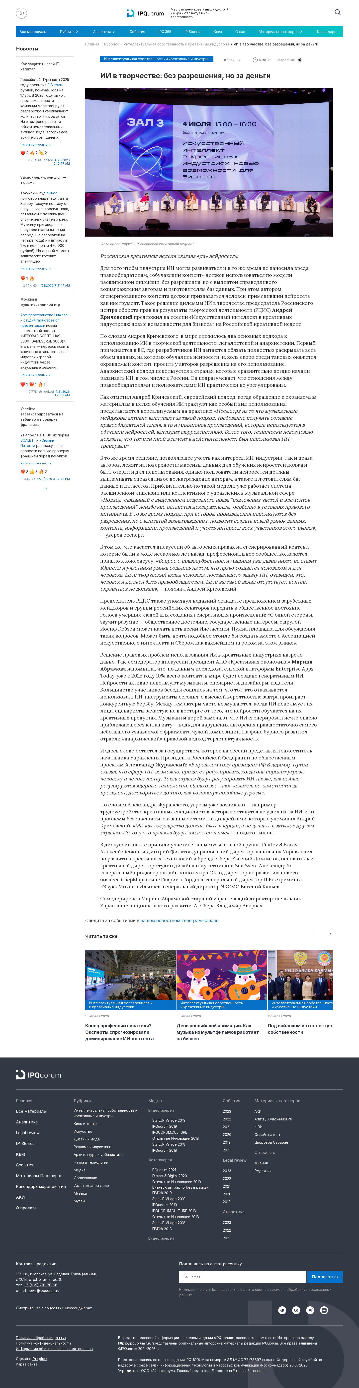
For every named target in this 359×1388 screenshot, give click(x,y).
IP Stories (192, 31)
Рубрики (70, 31)
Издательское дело (91, 1185)
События (137, 31)
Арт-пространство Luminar (43, 315)
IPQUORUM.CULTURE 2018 (174, 1211)
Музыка (80, 1193)
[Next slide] (328, 934)
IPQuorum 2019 (164, 1126)
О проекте (26, 1207)
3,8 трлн (55, 85)
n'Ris (259, 1127)
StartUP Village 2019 (168, 1120)
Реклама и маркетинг (92, 1147)
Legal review (28, 1132)
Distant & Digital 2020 (169, 1176)
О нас (240, 31)
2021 (226, 1127)
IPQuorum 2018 (164, 1150)
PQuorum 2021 (164, 1170)
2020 (227, 1134)
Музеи (79, 1201)
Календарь (326, 31)
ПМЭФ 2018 (162, 1229)
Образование (85, 1178)
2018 (227, 1150)
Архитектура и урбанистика (98, 1154)
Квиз (218, 31)
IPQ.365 (165, 31)
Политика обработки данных (41, 1338)
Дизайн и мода (87, 1139)
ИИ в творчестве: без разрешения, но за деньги (276, 44)
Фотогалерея (160, 1160)
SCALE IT (27, 440)
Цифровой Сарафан (271, 1142)
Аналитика (104, 31)
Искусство (83, 1131)
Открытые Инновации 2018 (175, 1138)
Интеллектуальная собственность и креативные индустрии (176, 44)
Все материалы (33, 31)
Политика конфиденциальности (43, 1343)
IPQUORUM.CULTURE (169, 1132)
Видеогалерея (161, 1110)
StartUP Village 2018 (168, 1144)
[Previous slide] (315, 934)
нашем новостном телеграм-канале (179, 920)
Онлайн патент (267, 1134)
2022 (227, 1119)
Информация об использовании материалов (54, 1349)
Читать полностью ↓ (35, 144)
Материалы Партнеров (39, 1175)
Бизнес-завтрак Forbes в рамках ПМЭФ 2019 (180, 1190)
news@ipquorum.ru (43, 1290)
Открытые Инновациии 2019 (176, 1182)
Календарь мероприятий (41, 1186)
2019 (227, 1142)
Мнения (261, 1163)
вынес (52, 193)
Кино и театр (85, 1123)
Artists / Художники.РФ (274, 1119)
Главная (92, 44)
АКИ (20, 1197)
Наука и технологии (91, 1162)
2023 (227, 1111)
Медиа (80, 1170)
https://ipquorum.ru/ (134, 1343)
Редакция (263, 1171)
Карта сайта (26, 1364)
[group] (127, 996)
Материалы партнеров (281, 31)
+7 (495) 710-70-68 (40, 1285)
